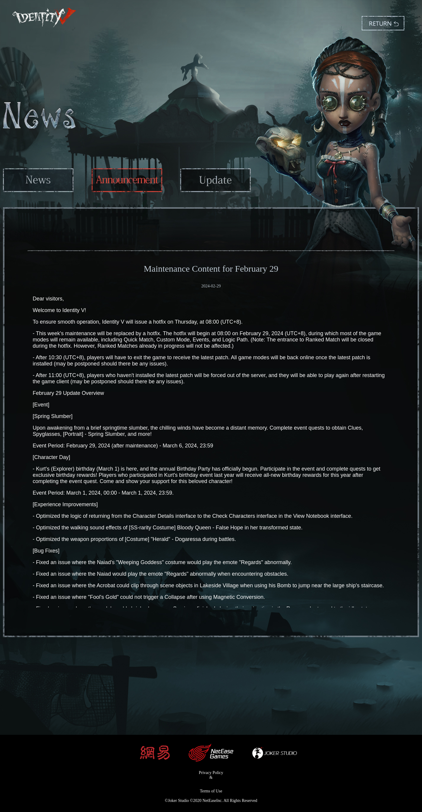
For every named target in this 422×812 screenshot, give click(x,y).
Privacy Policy (211, 772)
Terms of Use (211, 791)
